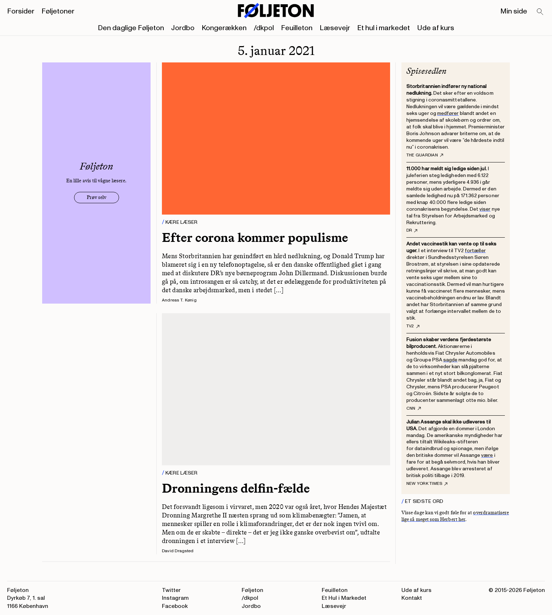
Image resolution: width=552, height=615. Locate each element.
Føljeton (252, 590)
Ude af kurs (435, 28)
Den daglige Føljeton (131, 28)
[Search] (540, 12)
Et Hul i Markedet (344, 598)
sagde (450, 359)
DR (411, 230)
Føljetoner (57, 11)
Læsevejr (335, 28)
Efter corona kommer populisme (255, 237)
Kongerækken (224, 28)
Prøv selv (96, 197)
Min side (513, 11)
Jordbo (183, 28)
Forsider (20, 11)
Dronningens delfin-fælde (236, 488)
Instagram (175, 598)
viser (484, 209)
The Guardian (424, 155)
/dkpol (264, 28)
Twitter (171, 590)
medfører (448, 113)
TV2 (412, 326)
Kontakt (411, 598)
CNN (413, 408)
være (487, 455)
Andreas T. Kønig (179, 300)
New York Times (426, 484)
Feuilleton (296, 28)
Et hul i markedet (383, 28)
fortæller (475, 250)
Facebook (175, 606)
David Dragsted (177, 551)
